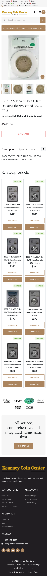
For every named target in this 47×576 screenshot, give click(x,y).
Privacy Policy (7, 503)
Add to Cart (12, 227)
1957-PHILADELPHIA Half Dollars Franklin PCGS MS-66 (12, 312)
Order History (30, 503)
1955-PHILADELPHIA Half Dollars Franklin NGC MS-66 (34, 208)
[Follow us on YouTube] (13, 550)
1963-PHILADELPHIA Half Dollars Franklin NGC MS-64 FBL (12, 364)
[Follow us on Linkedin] (23, 550)
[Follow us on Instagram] (8, 550)
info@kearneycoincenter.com (16, 543)
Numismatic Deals (35, 28)
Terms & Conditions (9, 506)
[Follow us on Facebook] (4, 550)
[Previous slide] (1, 89)
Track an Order (31, 499)
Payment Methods (9, 527)
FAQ (3, 523)
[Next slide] (45, 89)
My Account (6, 499)
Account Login (31, 496)
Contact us (6, 496)
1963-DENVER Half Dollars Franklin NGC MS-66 (34, 312)
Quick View (12, 220)
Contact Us (23, 446)
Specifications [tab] (27, 149)
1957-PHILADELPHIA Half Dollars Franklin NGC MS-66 (34, 260)
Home (23, 28)
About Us (5, 520)
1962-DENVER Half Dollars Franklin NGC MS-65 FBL (12, 207)
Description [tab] (8, 149)
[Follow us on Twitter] (18, 550)
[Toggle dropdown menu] (43, 149)
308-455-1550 (9, 6)
